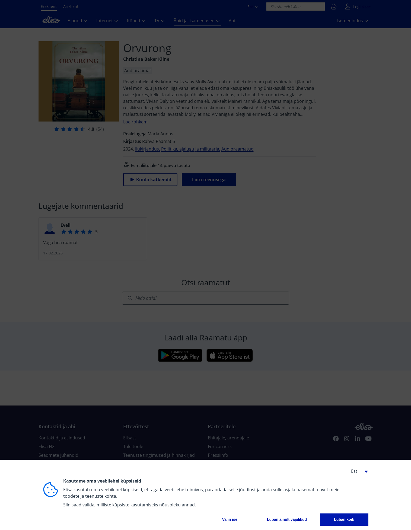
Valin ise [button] (229, 519)
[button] (357, 471)
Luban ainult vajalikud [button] (287, 519)
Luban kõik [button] (344, 519)
